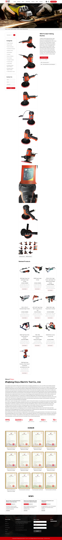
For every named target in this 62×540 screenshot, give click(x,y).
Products (7, 525)
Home (15, 1)
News (37, 1)
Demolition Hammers (11, 48)
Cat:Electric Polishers (37, 339)
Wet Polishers (9, 52)
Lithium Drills (9, 63)
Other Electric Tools (11, 71)
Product (18, 1)
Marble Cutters (10, 50)
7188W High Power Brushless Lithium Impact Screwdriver (25, 364)
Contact (41, 1)
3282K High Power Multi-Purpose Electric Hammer (25, 336)
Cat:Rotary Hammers (24, 339)
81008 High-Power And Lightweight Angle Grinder (24, 280)
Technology (28, 1)
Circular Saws (9, 61)
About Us (7, 523)
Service (33, 1)
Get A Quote (44, 57)
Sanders (8, 54)
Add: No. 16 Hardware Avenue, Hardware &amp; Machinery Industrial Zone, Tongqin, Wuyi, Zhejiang (23, 522)
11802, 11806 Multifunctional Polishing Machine (37, 336)
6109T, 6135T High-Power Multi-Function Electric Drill (37, 309)
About (23, 1)
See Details (50, 290)
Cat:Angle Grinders (50, 284)
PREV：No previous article (45, 62)
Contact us (7, 533)
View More (8, 510)
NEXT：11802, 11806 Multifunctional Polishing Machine (48, 64)
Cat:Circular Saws (50, 339)
